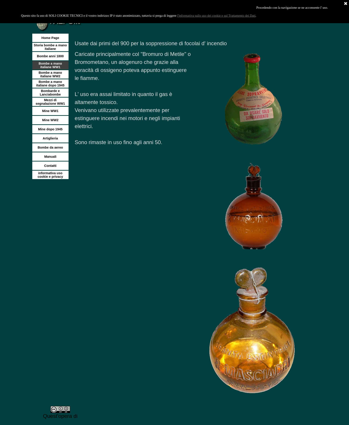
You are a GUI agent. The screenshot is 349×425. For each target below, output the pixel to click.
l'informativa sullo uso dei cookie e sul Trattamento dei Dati (216, 15)
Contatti (50, 166)
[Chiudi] (345, 3)
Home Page (50, 38)
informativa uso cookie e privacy (50, 174)
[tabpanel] (193, 43)
